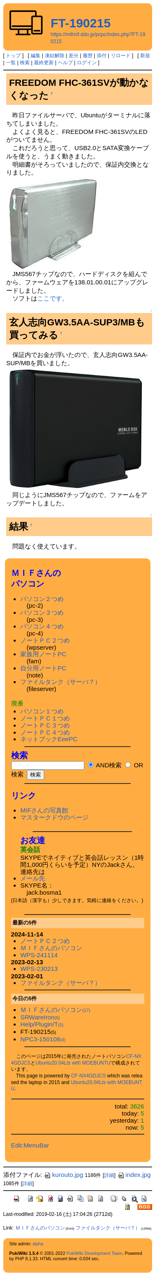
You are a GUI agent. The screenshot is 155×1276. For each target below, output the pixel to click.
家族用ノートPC (43, 653)
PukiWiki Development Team (94, 1253)
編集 (36, 55)
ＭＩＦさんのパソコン (51, 947)
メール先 (32, 878)
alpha (38, 1243)
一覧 (11, 62)
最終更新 (44, 62)
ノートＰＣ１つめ (45, 718)
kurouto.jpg (63, 1174)
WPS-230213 (38, 968)
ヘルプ (65, 62)
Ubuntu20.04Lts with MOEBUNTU (73, 1063)
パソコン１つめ (42, 711)
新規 (145, 55)
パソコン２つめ (42, 598)
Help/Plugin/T (41, 1024)
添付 (102, 55)
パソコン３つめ (42, 612)
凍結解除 (54, 55)
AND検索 (105, 765)
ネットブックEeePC (48, 738)
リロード (121, 55)
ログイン (87, 62)
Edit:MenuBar (30, 1145)
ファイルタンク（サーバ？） (60, 681)
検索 (25, 62)
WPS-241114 (38, 954)
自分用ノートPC (43, 668)
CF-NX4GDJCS (88, 1076)
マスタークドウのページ (54, 817)
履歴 (88, 55)
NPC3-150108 (42, 1039)
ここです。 (52, 298)
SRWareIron (40, 1017)
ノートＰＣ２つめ (45, 640)
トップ (13, 55)
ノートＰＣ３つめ (45, 725)
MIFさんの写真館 (44, 810)
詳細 (109, 1175)
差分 (74, 55)
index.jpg (134, 1174)
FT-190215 (81, 23)
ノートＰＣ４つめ (45, 732)
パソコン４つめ (42, 626)
